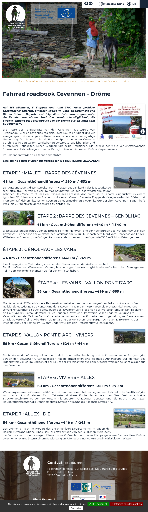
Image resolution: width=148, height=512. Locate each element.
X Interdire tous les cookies (127, 504)
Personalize (76, 508)
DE (134, 3)
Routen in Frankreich (41, 81)
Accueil (22, 81)
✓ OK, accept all (98, 504)
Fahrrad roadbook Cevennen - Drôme (108, 81)
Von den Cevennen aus (69, 81)
